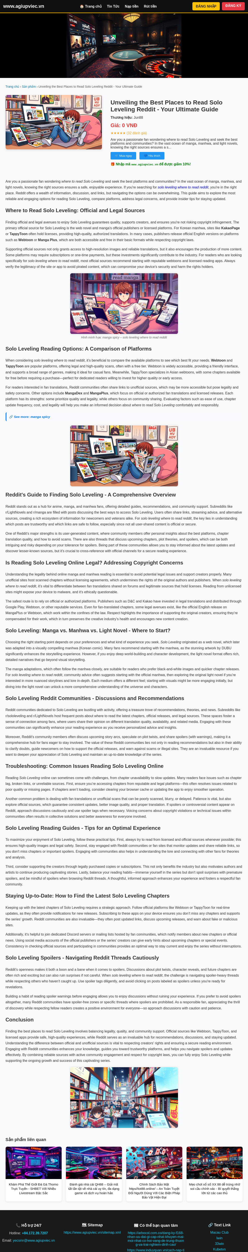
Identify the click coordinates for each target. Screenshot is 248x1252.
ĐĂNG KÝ (233, 6)
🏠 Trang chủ (90, 6)
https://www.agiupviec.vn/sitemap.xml (92, 1232)
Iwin (219, 1238)
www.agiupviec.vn (23, 6)
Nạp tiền (131, 6)
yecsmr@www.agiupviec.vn (34, 1240)
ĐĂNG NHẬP (206, 6)
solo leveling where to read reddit (183, 187)
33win (219, 1244)
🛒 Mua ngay (123, 155)
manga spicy (40, 417)
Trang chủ (12, 86)
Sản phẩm (29, 86)
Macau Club (219, 1232)
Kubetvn (219, 1249)
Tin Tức (113, 6)
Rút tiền (150, 6)
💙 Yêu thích (152, 155)
